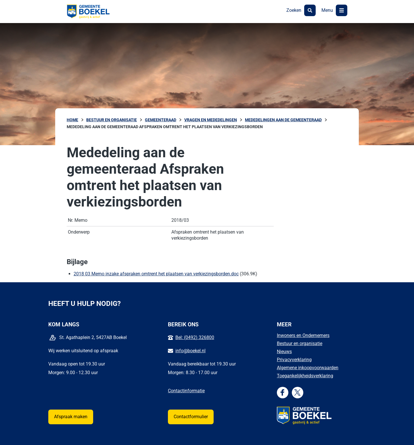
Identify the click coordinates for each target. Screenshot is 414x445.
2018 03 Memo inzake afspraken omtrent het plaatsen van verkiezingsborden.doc (156, 274)
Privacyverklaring (294, 359)
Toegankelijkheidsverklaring (305, 375)
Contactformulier (191, 416)
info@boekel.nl (190, 350)
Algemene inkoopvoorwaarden (307, 367)
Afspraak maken (70, 416)
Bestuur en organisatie (299, 343)
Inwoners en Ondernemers (303, 335)
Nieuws (284, 351)
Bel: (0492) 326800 (194, 337)
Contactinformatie (186, 390)
